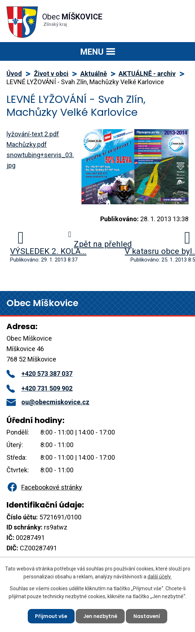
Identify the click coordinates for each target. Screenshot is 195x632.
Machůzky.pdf (26, 144)
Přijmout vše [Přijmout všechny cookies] (50, 615)
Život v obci (51, 73)
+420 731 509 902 (39, 388)
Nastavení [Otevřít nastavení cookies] (147, 615)
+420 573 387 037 (39, 373)
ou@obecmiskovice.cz (47, 402)
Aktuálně (93, 73)
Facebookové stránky (44, 487)
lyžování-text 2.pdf (32, 134)
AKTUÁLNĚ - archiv (147, 73)
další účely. (159, 576)
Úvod (14, 73)
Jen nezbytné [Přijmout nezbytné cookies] (100, 615)
